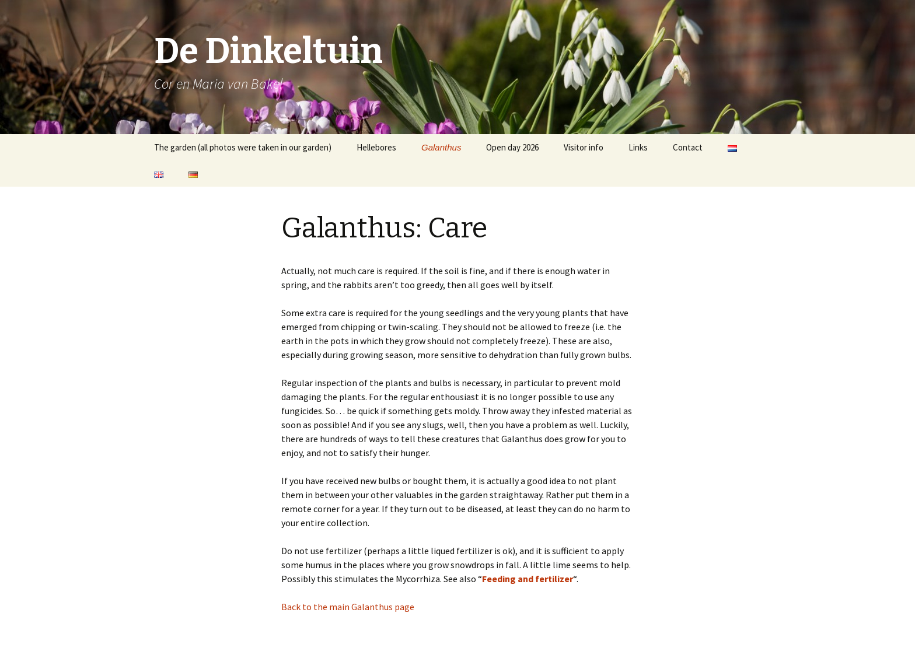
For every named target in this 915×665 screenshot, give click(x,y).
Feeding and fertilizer (527, 578)
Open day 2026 (512, 147)
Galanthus (441, 147)
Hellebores (376, 147)
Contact (688, 147)
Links (638, 147)
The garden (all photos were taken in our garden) (242, 147)
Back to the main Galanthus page (347, 606)
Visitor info (583, 147)
